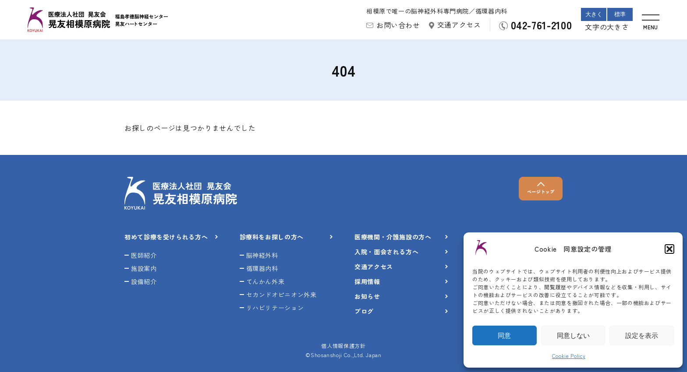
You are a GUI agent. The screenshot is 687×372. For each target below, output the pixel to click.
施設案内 (144, 268)
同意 (504, 335)
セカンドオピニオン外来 (281, 294)
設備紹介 (144, 281)
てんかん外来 (265, 281)
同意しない (573, 335)
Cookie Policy (568, 355)
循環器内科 (262, 268)
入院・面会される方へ (386, 251)
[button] (669, 249)
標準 (620, 14)
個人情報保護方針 (343, 345)
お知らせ (367, 296)
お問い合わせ (398, 25)
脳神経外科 (262, 255)
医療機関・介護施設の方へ (393, 236)
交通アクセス (459, 24)
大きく (593, 14)
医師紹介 (144, 255)
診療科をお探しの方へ (272, 236)
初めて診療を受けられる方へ (166, 236)
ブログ (364, 311)
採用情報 (367, 281)
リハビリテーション (275, 307)
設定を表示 (641, 335)
